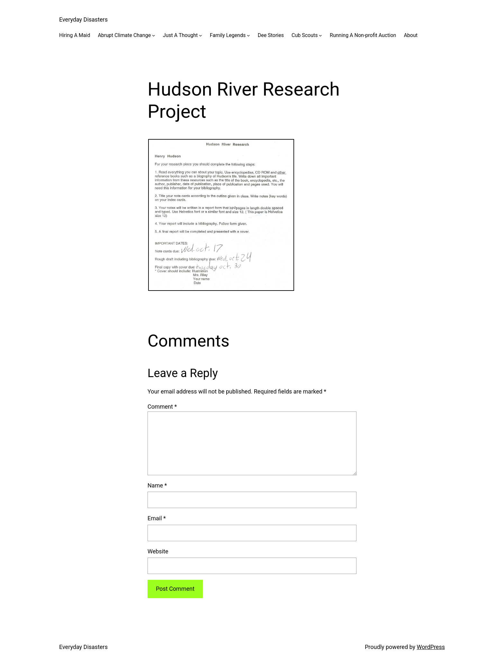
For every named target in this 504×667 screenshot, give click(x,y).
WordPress (431, 647)
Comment (162, 406)
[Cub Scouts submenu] (320, 35)
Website (158, 551)
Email (157, 518)
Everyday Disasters (83, 19)
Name (157, 485)
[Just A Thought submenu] (200, 35)
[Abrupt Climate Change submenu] (153, 35)
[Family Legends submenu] (248, 35)
